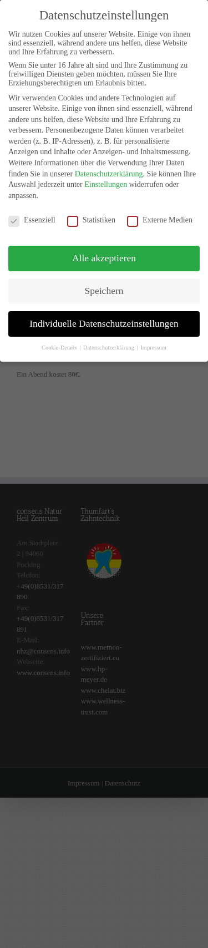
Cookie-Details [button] (60, 341)
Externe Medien (159, 214)
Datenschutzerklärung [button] (109, 341)
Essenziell (31, 214)
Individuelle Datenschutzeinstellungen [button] (104, 317)
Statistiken (91, 214)
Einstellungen (105, 178)
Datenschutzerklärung (109, 168)
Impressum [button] (153, 341)
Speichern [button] (104, 285)
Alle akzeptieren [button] (104, 252)
